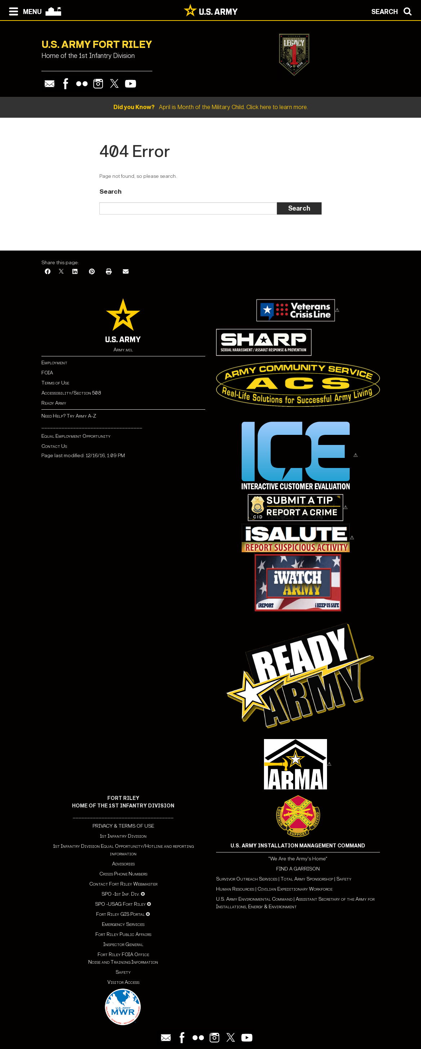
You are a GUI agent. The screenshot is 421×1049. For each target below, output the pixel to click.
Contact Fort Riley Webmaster (123, 884)
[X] (61, 272)
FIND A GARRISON (298, 869)
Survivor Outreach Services (246, 879)
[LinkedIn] (75, 272)
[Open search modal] (393, 11)
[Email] (126, 272)
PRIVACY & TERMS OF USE (123, 826)
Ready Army (53, 403)
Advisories (123, 864)
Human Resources (235, 889)
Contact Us (54, 446)
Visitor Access (123, 982)
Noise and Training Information (123, 962)
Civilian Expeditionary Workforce (294, 889)
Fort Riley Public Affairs (123, 934)
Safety (123, 972)
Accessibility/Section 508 (71, 393)
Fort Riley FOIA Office (123, 954)
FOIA (47, 373)
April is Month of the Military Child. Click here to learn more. (210, 107)
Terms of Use (55, 383)
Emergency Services (123, 924)
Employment (54, 363)
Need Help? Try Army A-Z (68, 416)
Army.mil (123, 350)
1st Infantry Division (123, 836)
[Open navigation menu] (23, 11)
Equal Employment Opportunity (76, 436)
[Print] (109, 272)
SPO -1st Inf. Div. (121, 894)
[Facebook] (47, 272)
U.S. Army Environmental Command (254, 899)
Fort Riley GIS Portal (120, 914)
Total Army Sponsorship (307, 879)
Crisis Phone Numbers (123, 874)
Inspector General (123, 944)
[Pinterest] (92, 272)
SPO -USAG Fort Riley (120, 904)
